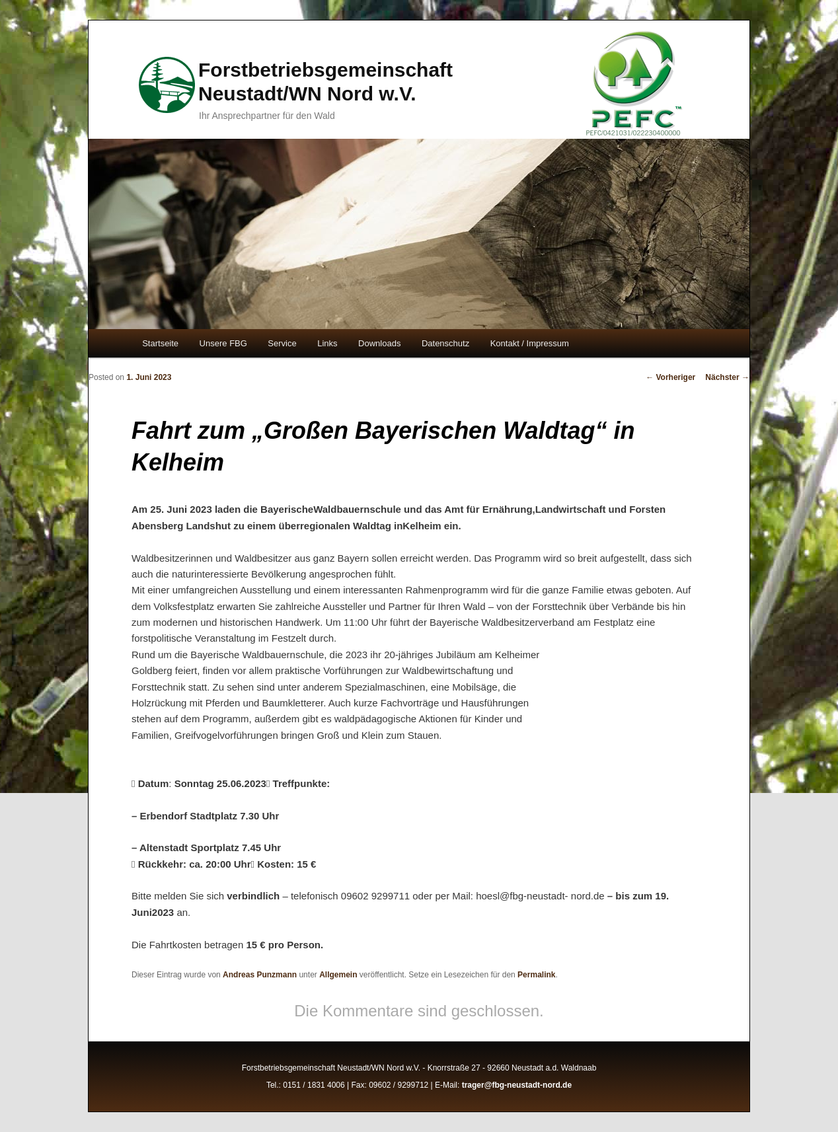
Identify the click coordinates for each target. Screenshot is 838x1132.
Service (282, 343)
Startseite (160, 343)
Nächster (727, 377)
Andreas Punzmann (260, 974)
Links (327, 343)
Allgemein (338, 974)
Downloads (379, 343)
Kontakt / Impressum (529, 343)
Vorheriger (670, 377)
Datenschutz (445, 343)
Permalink (536, 974)
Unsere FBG (223, 343)
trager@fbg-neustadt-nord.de (517, 1085)
